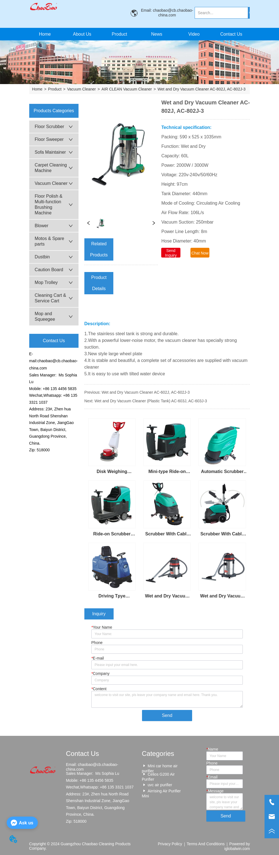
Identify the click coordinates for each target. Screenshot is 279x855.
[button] (119, 34)
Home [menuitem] (45, 34)
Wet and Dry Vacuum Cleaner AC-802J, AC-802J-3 (202, 89)
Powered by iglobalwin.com (237, 846)
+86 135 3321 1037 (117, 787)
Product (55, 89)
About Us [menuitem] (82, 34)
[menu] (138, 34)
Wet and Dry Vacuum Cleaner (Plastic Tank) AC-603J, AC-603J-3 (150, 401)
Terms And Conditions (206, 844)
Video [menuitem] (194, 34)
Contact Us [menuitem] (231, 34)
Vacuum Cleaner (81, 89)
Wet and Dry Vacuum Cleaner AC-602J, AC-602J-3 (146, 392)
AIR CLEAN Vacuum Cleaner (126, 89)
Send (167, 715)
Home (37, 89)
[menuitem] (119, 34)
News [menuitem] (156, 34)
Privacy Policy (170, 844)
